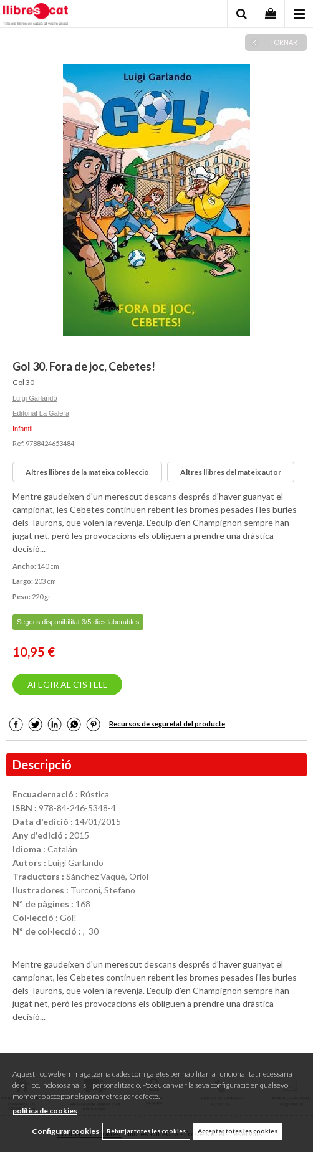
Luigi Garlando (34, 398)
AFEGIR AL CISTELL (67, 684)
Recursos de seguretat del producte (167, 724)
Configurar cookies (65, 1131)
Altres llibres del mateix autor (230, 472)
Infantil (22, 428)
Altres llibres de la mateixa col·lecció (87, 472)
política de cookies (44, 1110)
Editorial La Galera (40, 413)
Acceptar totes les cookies (237, 1131)
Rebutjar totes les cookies (146, 1131)
